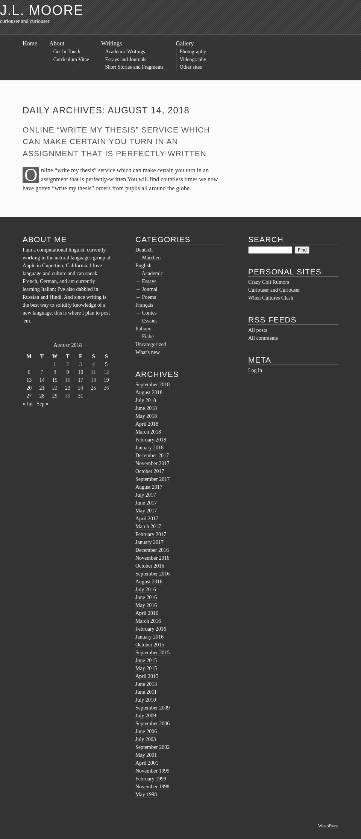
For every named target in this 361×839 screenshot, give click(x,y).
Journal (150, 289)
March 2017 (148, 526)
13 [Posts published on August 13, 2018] (29, 380)
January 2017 (149, 542)
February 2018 (150, 440)
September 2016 (152, 574)
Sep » (42, 404)
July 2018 (145, 400)
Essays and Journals (126, 59)
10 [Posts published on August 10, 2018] (80, 372)
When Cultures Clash (270, 298)
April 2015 (146, 676)
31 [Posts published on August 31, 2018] (80, 396)
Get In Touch (66, 51)
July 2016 (145, 589)
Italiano (143, 328)
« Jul (28, 404)
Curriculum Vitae (71, 59)
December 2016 (152, 550)
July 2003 (145, 739)
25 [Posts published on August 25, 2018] (93, 388)
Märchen (151, 258)
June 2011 (146, 692)
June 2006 (146, 731)
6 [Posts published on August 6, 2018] (29, 372)
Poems (149, 297)
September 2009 (152, 708)
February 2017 (150, 534)
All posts (257, 330)
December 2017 (152, 455)
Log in (255, 370)
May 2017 (146, 511)
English (143, 265)
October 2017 (149, 471)
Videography (193, 59)
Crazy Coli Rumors (268, 282)
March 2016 (148, 621)
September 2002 (152, 747)
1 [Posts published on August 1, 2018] (54, 364)
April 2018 (146, 424)
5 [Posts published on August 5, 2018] (106, 364)
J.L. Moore (41, 10)
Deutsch (144, 250)
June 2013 (146, 684)
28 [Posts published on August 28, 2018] (41, 396)
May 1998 (146, 794)
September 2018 (152, 384)
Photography (193, 51)
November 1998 (152, 786)
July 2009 (145, 715)
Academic (152, 273)
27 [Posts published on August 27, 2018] (29, 396)
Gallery (185, 43)
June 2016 (146, 597)
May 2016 (146, 605)
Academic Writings (125, 51)
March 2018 (148, 432)
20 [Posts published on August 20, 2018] (29, 388)
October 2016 (149, 566)
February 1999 (150, 779)
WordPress (328, 825)
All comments (263, 338)
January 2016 (149, 637)
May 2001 (146, 755)
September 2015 (152, 652)
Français (144, 305)
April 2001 (146, 763)
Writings (111, 43)
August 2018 (148, 392)
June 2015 (146, 660)
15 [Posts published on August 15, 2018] (55, 380)
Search (266, 239)
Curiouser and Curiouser (274, 290)
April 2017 (146, 518)
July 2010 (145, 700)
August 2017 (148, 487)
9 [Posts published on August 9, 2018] (67, 372)
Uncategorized (150, 344)
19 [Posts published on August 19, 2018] (106, 380)
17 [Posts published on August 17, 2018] (80, 380)
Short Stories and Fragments (134, 67)
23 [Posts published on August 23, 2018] (67, 388)
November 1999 (152, 771)
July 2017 (145, 495)
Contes (149, 313)
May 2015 (146, 668)
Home (30, 43)
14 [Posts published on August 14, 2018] (41, 380)
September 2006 (152, 723)
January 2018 (149, 447)
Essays (149, 281)
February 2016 (150, 629)
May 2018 (146, 416)
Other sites (191, 67)
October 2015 (149, 645)
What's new (147, 352)
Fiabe (148, 336)
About (56, 43)
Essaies (150, 321)
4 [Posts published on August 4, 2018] (93, 364)
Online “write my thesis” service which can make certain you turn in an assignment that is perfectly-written (116, 141)
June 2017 (146, 503)
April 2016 (146, 613)
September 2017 (152, 479)
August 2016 (148, 581)
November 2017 (152, 463)
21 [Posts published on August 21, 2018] (41, 388)
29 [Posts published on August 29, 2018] (55, 396)
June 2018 (146, 408)
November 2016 (152, 558)
